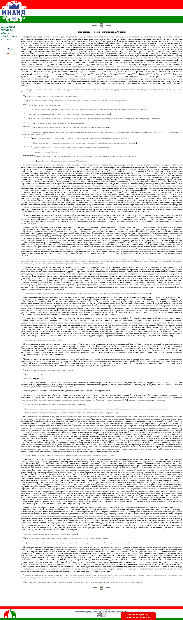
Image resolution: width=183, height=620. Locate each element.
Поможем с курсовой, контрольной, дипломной (138, 615)
